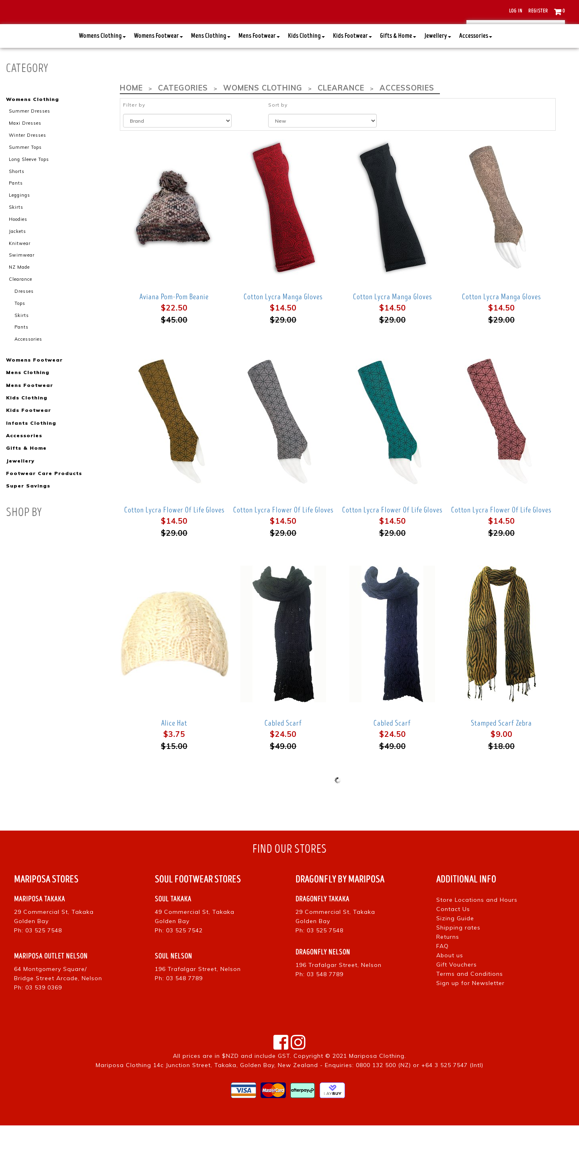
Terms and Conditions (469, 1008)
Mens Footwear (259, 70)
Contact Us (453, 943)
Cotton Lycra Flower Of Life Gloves (174, 544)
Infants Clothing (31, 456)
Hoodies (18, 253)
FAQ (442, 980)
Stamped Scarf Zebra (501, 757)
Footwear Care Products (43, 506)
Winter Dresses (27, 170)
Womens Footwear (158, 70)
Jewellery (437, 70)
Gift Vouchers (456, 999)
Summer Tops (25, 181)
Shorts (17, 205)
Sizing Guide (455, 952)
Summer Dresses (29, 145)
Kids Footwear (352, 70)
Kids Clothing (306, 70)
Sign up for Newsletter (470, 1017)
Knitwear (20, 277)
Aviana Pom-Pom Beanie (174, 331)
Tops (19, 336)
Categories (182, 122)
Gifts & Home (398, 70)
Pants (16, 217)
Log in (515, 11)
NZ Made (19, 301)
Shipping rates (458, 962)
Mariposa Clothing (376, 1090)
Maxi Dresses (25, 157)
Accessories (475, 70)
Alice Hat (174, 757)
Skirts (16, 241)
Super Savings (28, 519)
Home (131, 122)
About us (449, 989)
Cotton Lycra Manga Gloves (283, 331)
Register (538, 11)
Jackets (17, 265)
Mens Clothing (210, 70)
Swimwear (22, 289)
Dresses (24, 325)
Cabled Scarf (283, 757)
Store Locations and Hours (476, 934)
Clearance (20, 313)
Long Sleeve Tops (29, 193)
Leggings (19, 229)
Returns (447, 971)
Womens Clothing (102, 70)
